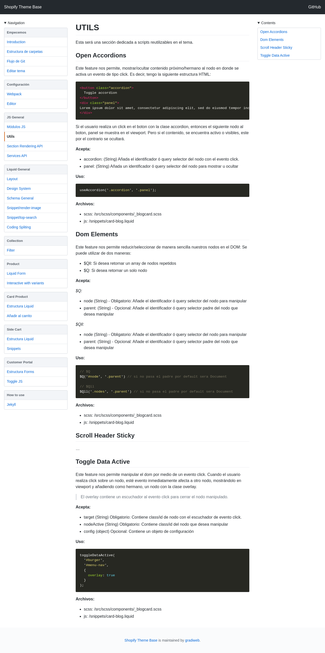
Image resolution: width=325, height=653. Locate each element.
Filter (11, 250)
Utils (10, 136)
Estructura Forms (20, 372)
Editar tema (16, 71)
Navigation (16, 23)
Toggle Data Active (275, 55)
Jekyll (11, 404)
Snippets (14, 349)
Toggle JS (14, 381)
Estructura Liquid (20, 306)
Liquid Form (16, 273)
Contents (268, 23)
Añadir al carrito (19, 316)
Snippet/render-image (24, 208)
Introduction (16, 42)
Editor (11, 104)
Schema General (20, 198)
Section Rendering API (25, 146)
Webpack (14, 94)
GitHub (314, 7)
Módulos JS (16, 127)
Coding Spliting (19, 227)
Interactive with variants (25, 283)
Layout (12, 179)
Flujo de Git (16, 61)
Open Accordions (273, 32)
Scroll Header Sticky (276, 47)
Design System (19, 188)
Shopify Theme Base (23, 7)
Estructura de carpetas (25, 52)
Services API (17, 156)
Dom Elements (272, 40)
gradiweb (192, 640)
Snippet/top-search (22, 217)
